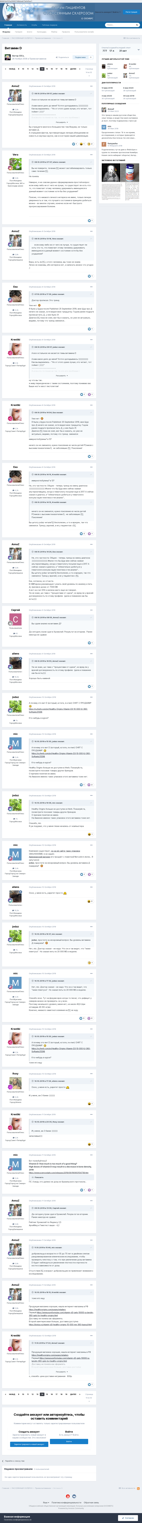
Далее (73, 69)
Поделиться (62, 57)
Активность (22, 25)
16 (52, 69)
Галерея (18, 32)
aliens (55, 162)
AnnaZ (15, 86)
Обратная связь (91, 1502)
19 (66, 69)
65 (15, 633)
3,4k (15, 757)
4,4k (15, 1097)
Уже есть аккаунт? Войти (107, 12)
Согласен (128, 1518)
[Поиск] (119, 25)
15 (47, 69)
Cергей (15, 610)
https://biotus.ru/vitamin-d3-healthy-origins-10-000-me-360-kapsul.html (60, 1324)
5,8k (15, 109)
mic (15, 734)
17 (56, 69)
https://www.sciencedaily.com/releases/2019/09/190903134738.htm (58, 1173)
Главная (8, 26)
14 (42, 69)
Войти (69, 1441)
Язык (46, 1502)
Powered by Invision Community (71, 1508)
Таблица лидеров (49, 25)
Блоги (29, 32)
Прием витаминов (37, 59)
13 (37, 69)
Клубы (34, 25)
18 (61, 69)
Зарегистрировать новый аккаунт (29, 1444)
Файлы (54, 32)
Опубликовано (42, 86)
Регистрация (131, 12)
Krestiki (15, 339)
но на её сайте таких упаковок (65, 851)
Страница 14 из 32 (89, 72)
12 (33, 69)
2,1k (15, 363)
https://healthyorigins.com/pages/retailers (47, 1309)
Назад (12, 69)
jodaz (55, 93)
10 (23, 69)
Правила (66, 32)
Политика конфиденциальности (66, 1502)
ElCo (21, 56)
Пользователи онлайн (84, 32)
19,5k (15, 677)
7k (15, 720)
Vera (15, 154)
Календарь (41, 32)
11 (28, 69)
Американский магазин (39, 857)
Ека (15, 286)
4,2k (15, 310)
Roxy (15, 1073)
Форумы (6, 32)
